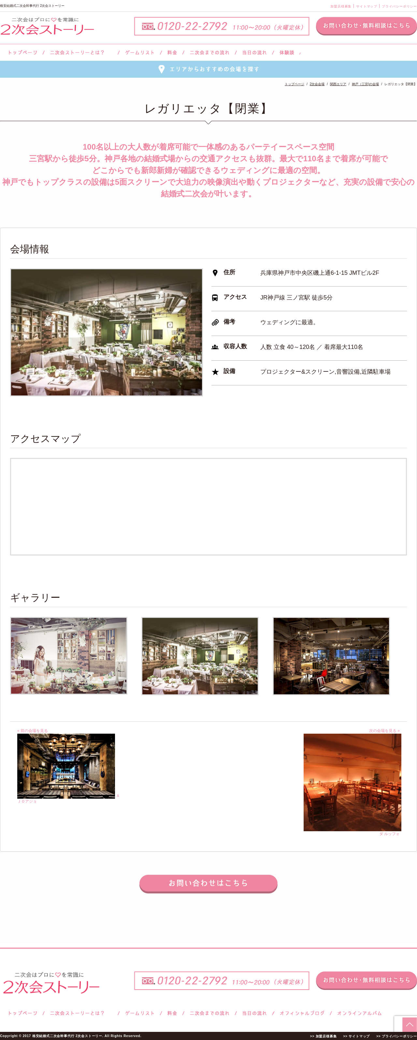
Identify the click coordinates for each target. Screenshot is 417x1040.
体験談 (286, 52)
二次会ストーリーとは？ (81, 52)
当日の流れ (254, 52)
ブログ (302, 1013)
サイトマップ (366, 6)
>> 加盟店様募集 (323, 1036)
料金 (172, 52)
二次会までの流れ (209, 52)
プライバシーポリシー (399, 6)
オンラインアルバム (357, 1013)
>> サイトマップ (356, 1036)
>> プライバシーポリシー (396, 1036)
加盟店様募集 (341, 6)
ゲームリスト (140, 52)
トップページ (22, 52)
